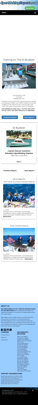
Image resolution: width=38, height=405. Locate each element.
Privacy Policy (5, 335)
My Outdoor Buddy (22, 357)
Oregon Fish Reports (22, 362)
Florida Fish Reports (22, 344)
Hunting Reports (21, 349)
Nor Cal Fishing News (23, 361)
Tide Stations (20, 368)
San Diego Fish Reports (23, 364)
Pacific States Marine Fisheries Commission (12, 377)
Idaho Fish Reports (22, 350)
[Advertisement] (19, 36)
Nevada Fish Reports (22, 358)
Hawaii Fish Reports (22, 347)
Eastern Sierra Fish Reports (24, 340)
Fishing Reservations (22, 343)
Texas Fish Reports (22, 367)
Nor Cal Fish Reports (22, 360)
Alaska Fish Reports (22, 336)
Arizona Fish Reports (22, 338)
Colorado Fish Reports (23, 339)
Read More (7, 216)
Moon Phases (20, 355)
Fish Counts (20, 342)
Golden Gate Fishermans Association (10, 382)
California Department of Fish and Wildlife (11, 380)
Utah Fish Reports (22, 369)
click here (30, 110)
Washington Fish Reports (24, 371)
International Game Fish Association (10, 378)
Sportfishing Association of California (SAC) (11, 376)
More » (19, 161)
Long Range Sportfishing (24, 351)
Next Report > (29, 117)
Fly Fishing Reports (22, 346)
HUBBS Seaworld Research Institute (10, 381)
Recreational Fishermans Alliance (9, 383)
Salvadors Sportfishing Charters (19, 153)
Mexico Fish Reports (22, 353)
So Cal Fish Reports (22, 365)
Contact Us (4, 340)
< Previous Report (10, 117)
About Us (3, 337)
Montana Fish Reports (23, 354)
